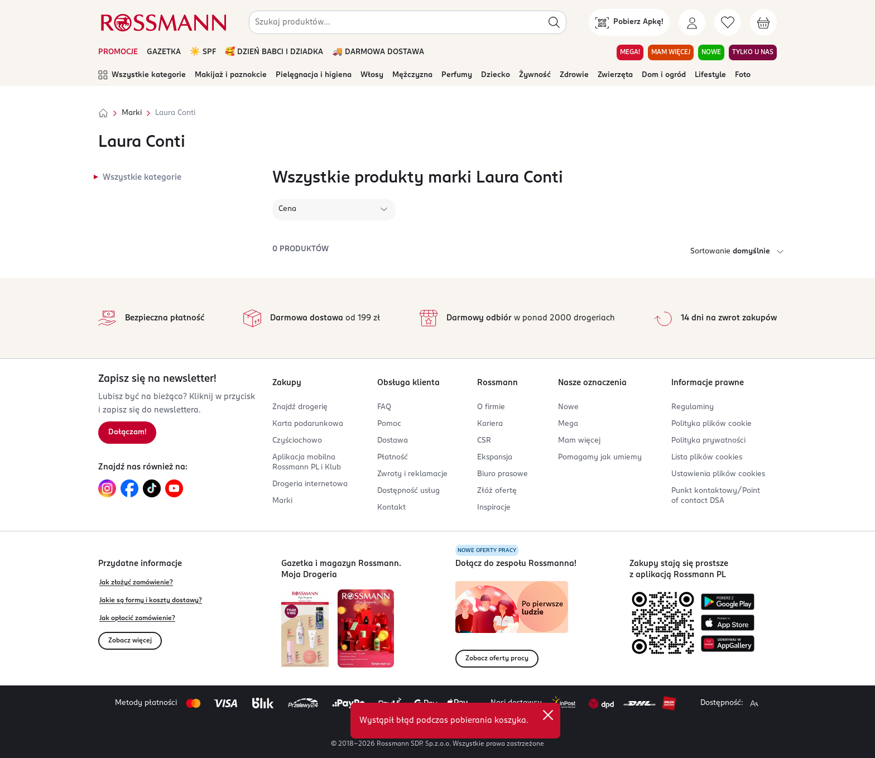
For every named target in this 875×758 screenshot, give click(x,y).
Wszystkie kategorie (142, 75)
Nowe (568, 407)
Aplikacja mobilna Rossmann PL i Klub (306, 462)
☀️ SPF (203, 52)
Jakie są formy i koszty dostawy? (150, 600)
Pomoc (389, 424)
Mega (568, 424)
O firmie (491, 407)
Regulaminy (692, 407)
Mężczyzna (412, 75)
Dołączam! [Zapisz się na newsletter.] (127, 432)
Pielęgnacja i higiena (314, 75)
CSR (484, 440)
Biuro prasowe (502, 474)
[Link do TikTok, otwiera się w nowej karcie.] (152, 488)
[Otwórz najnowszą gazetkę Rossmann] (305, 628)
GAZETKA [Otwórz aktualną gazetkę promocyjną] (164, 52)
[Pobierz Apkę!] (629, 22)
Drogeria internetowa (310, 484)
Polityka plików (711, 424)
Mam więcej (579, 440)
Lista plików (706, 457)
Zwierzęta (615, 75)
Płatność (392, 457)
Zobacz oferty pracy (496, 658)
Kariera (490, 424)
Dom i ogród (664, 75)
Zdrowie (574, 75)
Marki (132, 113)
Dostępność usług (408, 491)
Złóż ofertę (497, 491)
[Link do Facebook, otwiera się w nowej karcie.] (129, 488)
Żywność (535, 75)
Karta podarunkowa (307, 424)
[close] (548, 715)
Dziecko (495, 75)
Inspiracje (494, 507)
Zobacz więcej (130, 640)
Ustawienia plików (718, 474)
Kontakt (391, 507)
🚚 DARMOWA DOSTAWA (378, 52)
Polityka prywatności (708, 440)
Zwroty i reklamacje (412, 474)
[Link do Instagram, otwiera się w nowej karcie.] (107, 488)
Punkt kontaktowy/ (715, 496)
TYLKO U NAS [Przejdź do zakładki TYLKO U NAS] (752, 52)
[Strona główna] (103, 113)
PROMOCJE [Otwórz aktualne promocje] (118, 52)
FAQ (384, 407)
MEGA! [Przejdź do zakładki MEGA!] (630, 52)
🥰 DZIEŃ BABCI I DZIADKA (274, 52)
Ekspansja (494, 457)
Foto (743, 75)
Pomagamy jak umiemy (600, 457)
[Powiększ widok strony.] (754, 703)
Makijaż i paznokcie (231, 75)
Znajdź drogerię (300, 407)
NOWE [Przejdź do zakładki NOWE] (711, 52)
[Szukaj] (554, 22)
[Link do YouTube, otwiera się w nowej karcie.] (174, 488)
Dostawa (392, 440)
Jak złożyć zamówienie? (136, 582)
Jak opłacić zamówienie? (137, 618)
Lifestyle (710, 75)
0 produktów (300, 249)
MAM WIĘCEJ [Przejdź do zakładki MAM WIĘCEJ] (670, 52)
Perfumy (456, 75)
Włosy (371, 75)
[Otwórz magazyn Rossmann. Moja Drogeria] (366, 628)
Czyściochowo (297, 440)
